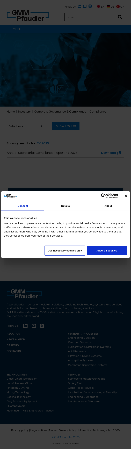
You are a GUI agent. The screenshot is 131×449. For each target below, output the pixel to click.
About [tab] (108, 205)
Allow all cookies (106, 250)
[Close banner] (126, 196)
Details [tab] (65, 205)
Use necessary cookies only (65, 250)
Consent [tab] (23, 205)
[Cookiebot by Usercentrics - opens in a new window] (103, 195)
